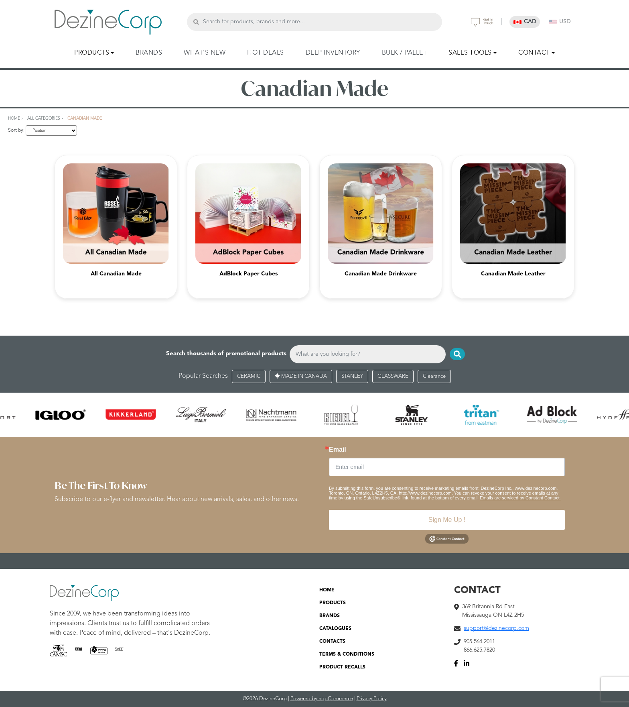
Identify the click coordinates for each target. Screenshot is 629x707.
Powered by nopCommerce (321, 698)
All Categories (43, 118)
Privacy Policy (372, 698)
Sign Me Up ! (446, 519)
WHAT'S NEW (204, 53)
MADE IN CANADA (301, 376)
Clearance (434, 376)
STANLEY (352, 376)
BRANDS (149, 53)
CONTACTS (332, 641)
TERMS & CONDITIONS (346, 654)
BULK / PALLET (404, 53)
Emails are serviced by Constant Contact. (520, 497)
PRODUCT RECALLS (342, 667)
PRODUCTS (332, 603)
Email (337, 449)
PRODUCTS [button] (91, 53)
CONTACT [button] (534, 53)
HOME (327, 590)
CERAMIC (248, 376)
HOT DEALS (265, 53)
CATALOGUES (335, 628)
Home (14, 118)
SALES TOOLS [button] (470, 53)
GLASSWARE (392, 376)
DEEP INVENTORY (333, 53)
